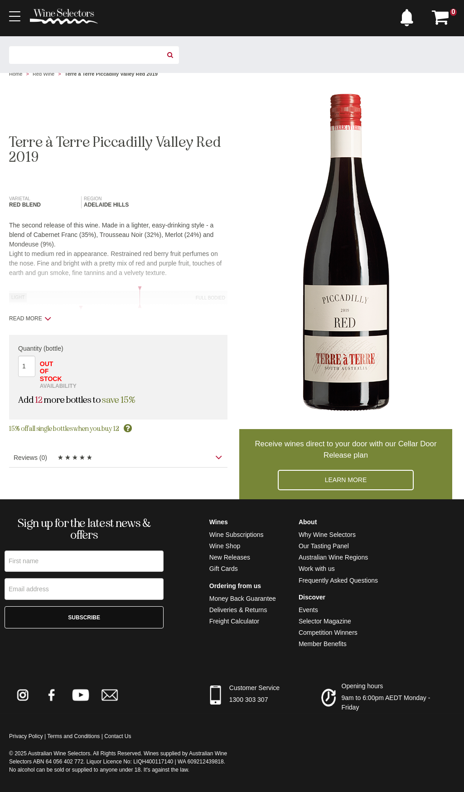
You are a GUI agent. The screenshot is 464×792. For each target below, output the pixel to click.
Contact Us (117, 736)
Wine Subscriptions (236, 534)
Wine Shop (224, 546)
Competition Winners (328, 632)
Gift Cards (223, 568)
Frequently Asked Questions (338, 580)
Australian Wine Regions (333, 557)
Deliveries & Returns (238, 609)
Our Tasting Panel (324, 546)
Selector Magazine (325, 621)
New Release (228, 557)
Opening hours (362, 686)
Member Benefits (323, 643)
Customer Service (254, 687)
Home (15, 74)
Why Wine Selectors (327, 534)
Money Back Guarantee (242, 598)
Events (308, 609)
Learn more (346, 479)
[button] (409, 15)
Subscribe (84, 619)
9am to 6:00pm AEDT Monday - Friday (386, 702)
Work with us (317, 568)
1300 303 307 (248, 699)
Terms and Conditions (73, 736)
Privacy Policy (26, 736)
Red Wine (43, 74)
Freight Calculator (234, 621)
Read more (30, 318)
